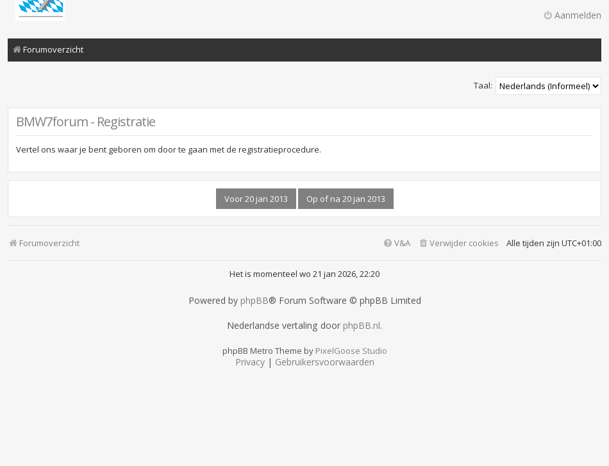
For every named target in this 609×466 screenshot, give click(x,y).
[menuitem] (458, 243)
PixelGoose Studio (351, 350)
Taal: (483, 85)
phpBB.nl (361, 325)
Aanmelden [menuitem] (572, 15)
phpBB (254, 300)
